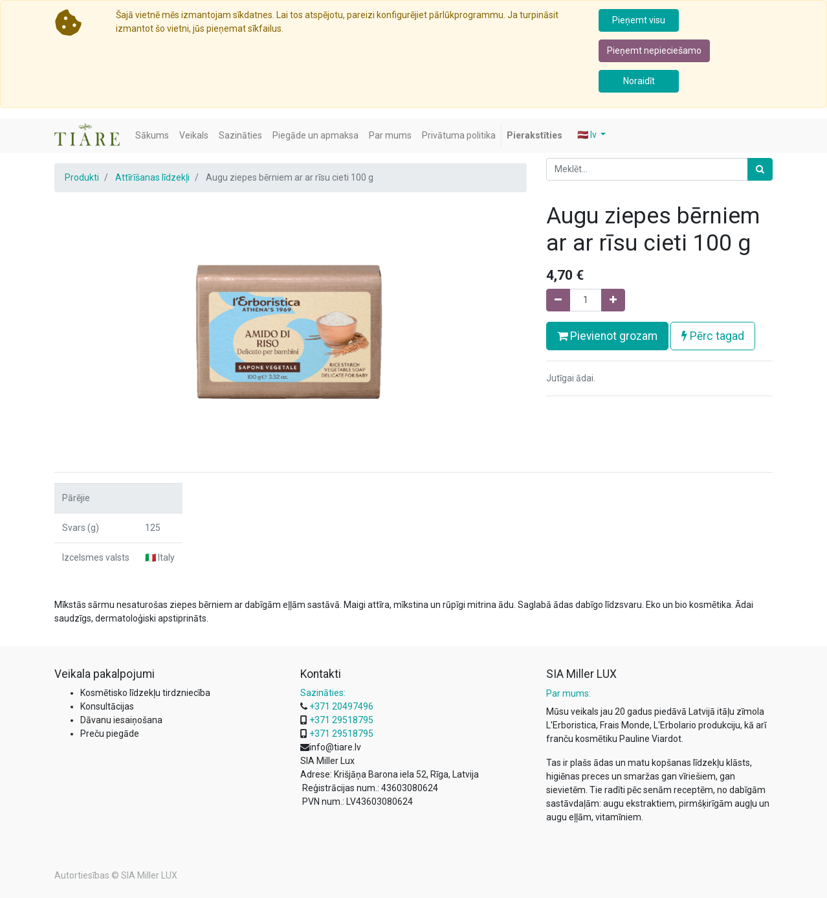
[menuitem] (152, 136)
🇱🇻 (588, 134)
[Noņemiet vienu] (558, 300)
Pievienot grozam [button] (607, 336)
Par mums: (568, 693)
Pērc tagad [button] (712, 336)
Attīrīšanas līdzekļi (152, 177)
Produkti (82, 177)
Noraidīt (639, 81)
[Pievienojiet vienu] (613, 300)
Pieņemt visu (638, 20)
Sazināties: (323, 693)
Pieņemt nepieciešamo (654, 50)
